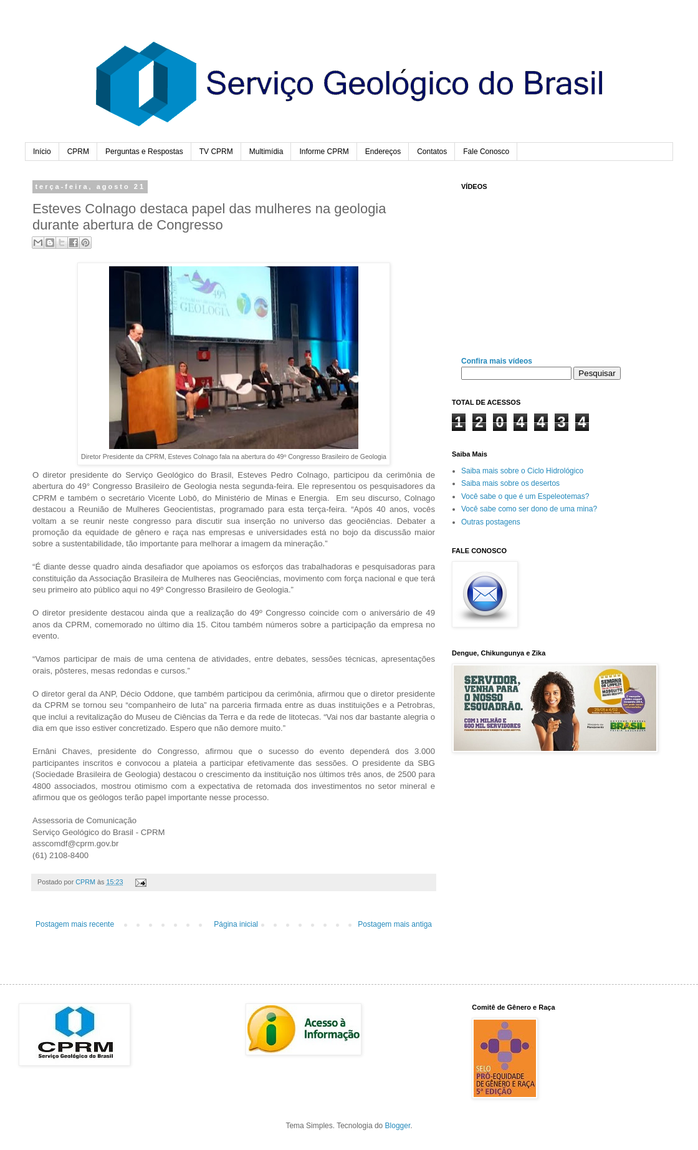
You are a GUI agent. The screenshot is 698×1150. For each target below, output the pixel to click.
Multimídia (266, 151)
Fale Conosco (486, 151)
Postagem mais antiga (395, 924)
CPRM (78, 151)
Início (42, 151)
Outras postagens (490, 522)
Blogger (398, 1125)
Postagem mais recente (75, 924)
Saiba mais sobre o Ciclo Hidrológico (522, 470)
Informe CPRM (323, 151)
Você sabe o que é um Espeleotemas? (525, 496)
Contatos (432, 151)
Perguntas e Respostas (144, 151)
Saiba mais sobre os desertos (510, 483)
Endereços (383, 151)
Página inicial (236, 924)
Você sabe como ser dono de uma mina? (529, 509)
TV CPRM (216, 151)
